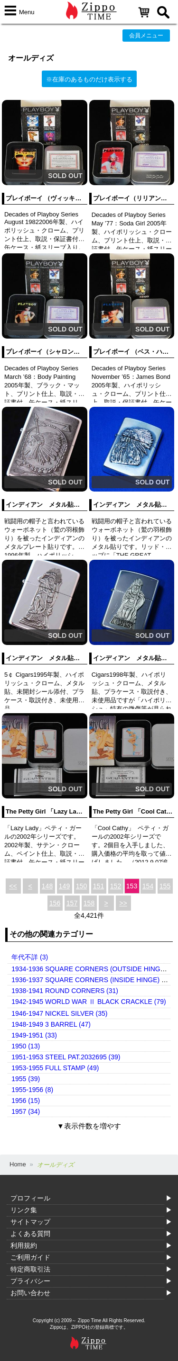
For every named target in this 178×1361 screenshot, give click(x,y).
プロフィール (30, 1198)
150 (81, 886)
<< (13, 886)
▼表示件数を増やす (89, 1126)
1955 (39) (25, 1079)
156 (54, 903)
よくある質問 (30, 1233)
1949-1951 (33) (34, 1035)
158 (89, 903)
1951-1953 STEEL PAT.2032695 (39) (65, 1057)
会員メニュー (146, 35)
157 (71, 903)
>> (123, 903)
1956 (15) (25, 1100)
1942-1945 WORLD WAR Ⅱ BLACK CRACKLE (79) (88, 1001)
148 (47, 886)
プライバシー (30, 1281)
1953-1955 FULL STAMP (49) (55, 1068)
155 (164, 886)
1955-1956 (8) (32, 1089)
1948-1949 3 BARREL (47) (51, 1024)
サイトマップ (30, 1222)
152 (115, 886)
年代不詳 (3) (29, 957)
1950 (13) (25, 1046)
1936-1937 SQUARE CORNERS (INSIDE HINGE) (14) (92, 980)
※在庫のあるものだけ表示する (89, 79)
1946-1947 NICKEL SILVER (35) (59, 1013)
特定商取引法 (30, 1269)
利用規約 (23, 1245)
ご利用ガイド (30, 1257)
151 (98, 886)
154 (147, 886)
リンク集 (23, 1210)
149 (64, 886)
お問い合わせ (30, 1293)
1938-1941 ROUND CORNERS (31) (64, 990)
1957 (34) (25, 1111)
